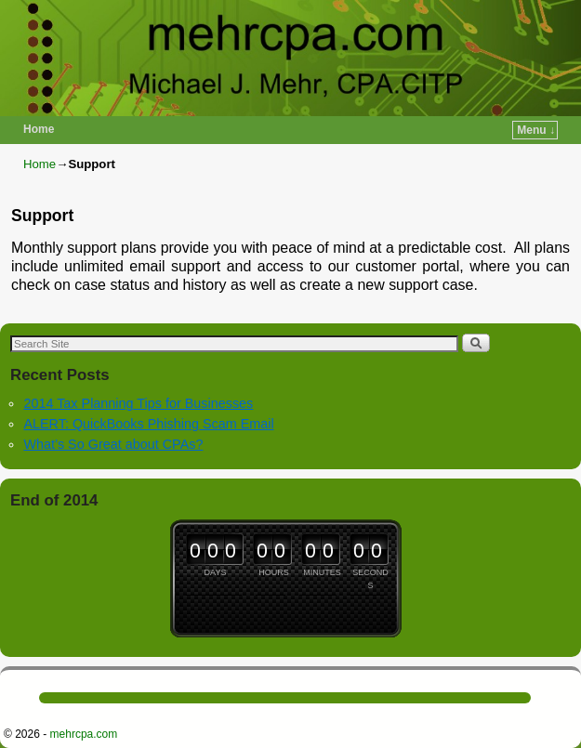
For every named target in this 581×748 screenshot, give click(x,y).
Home (38, 129)
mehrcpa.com (84, 734)
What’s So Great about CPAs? (113, 444)
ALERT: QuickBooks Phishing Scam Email (148, 423)
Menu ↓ (536, 130)
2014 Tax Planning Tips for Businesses (138, 403)
